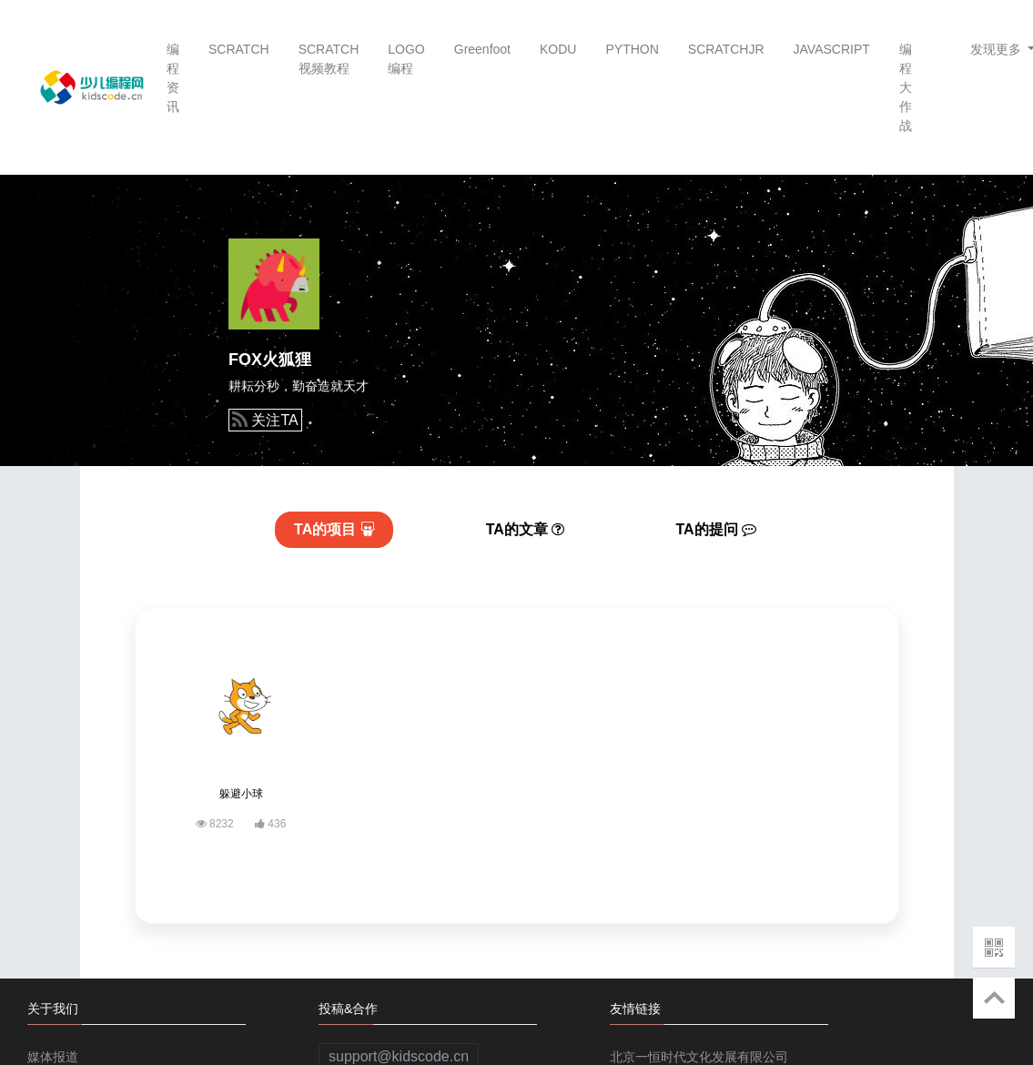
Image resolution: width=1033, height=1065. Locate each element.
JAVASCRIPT (832, 49)
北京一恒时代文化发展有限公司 (699, 1057)
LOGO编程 (406, 59)
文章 (525, 529)
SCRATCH (238, 49)
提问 (716, 529)
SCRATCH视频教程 (329, 59)
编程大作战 (905, 87)
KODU (558, 49)
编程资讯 (173, 78)
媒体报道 (52, 1057)
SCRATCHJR (726, 49)
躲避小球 (241, 793)
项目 (334, 529)
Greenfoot (482, 49)
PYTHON (631, 49)
